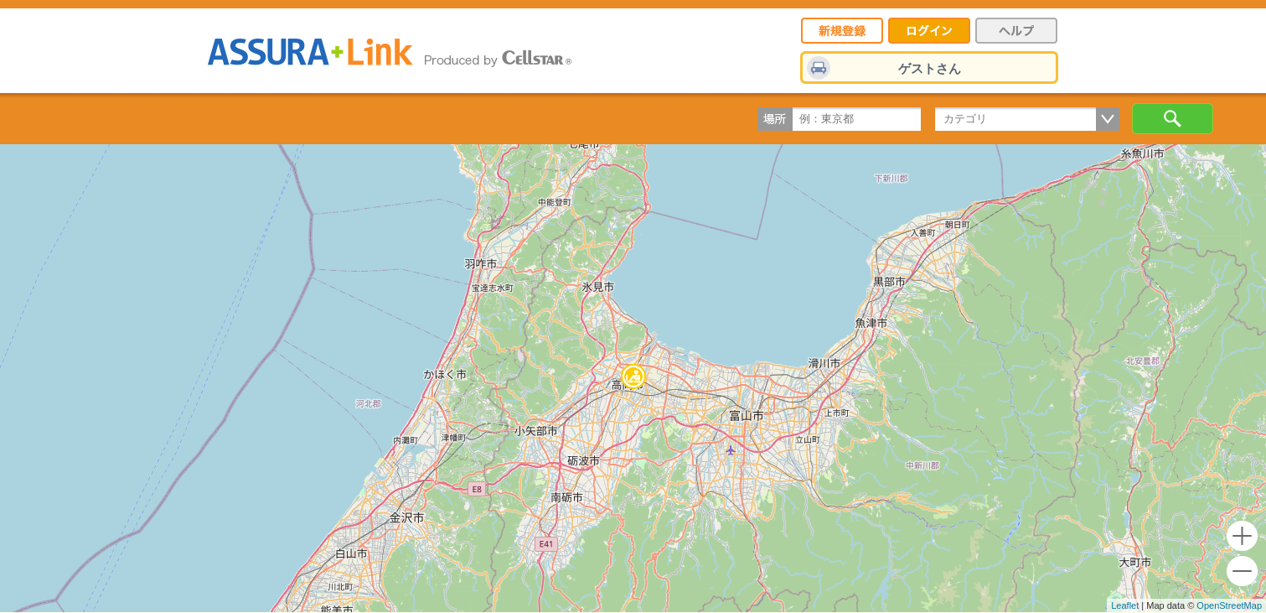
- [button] (1242, 571)
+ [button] (1242, 536)
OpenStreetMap (1229, 605)
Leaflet (1125, 605)
